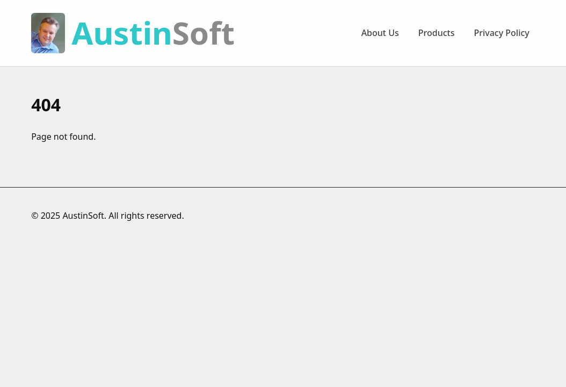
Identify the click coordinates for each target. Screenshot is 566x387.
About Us (380, 33)
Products (436, 33)
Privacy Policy (501, 33)
